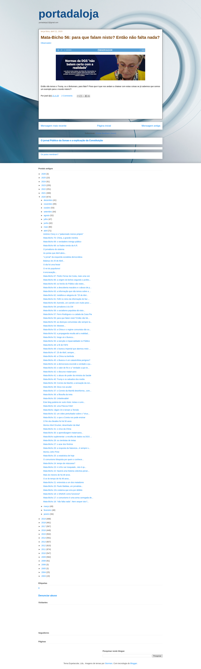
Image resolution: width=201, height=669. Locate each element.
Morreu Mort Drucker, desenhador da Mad (61, 425)
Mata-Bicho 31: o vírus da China (57, 429)
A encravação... (50, 272)
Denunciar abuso (47, 595)
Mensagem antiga (151, 125)
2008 (43, 561)
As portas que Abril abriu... (54, 253)
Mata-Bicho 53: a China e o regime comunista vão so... (67, 329)
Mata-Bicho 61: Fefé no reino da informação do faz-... (66, 299)
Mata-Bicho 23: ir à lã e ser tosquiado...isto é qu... (64, 467)
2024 (43, 181)
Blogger (133, 663)
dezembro (48, 200)
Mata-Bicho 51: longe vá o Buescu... (59, 337)
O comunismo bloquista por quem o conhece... (63, 459)
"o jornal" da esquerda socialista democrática (62, 257)
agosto (47, 215)
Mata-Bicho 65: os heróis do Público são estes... (64, 284)
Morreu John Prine (51, 452)
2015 (43, 534)
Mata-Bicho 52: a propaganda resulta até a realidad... (66, 333)
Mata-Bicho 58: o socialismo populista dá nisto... (64, 310)
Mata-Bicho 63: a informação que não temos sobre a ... (67, 291)
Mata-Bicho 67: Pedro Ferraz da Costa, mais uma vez (66, 276)
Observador (46, 43)
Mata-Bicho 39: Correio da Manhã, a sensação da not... (67, 383)
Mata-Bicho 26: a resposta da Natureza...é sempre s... (66, 448)
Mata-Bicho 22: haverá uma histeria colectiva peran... (66, 471)
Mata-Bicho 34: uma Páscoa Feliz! (58, 406)
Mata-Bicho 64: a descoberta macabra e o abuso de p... (67, 287)
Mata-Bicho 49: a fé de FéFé (55, 345)
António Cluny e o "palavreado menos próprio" (63, 234)
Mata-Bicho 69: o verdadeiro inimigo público (62, 241)
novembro (48, 204)
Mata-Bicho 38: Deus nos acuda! (57, 387)
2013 (43, 542)
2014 (43, 538)
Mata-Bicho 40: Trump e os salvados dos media (64, 379)
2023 (43, 185)
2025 (43, 178)
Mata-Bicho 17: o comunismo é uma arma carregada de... (68, 498)
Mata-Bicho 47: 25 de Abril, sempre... (59, 352)
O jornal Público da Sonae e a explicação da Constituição (72, 140)
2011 (43, 549)
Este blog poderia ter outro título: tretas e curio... (64, 402)
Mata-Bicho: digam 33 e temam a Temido (61, 410)
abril (46, 231)
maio (46, 227)
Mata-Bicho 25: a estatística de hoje (58, 456)
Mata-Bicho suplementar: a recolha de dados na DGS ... (67, 437)
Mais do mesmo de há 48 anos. (56, 475)
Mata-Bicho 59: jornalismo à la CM (58, 307)
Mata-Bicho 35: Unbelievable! (56, 398)
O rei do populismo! (51, 268)
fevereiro (48, 510)
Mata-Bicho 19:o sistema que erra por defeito (62, 490)
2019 (43, 519)
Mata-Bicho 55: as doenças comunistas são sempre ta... (67, 322)
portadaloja (69, 13)
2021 (43, 193)
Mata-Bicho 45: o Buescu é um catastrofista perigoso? (66, 360)
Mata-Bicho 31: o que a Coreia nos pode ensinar (64, 417)
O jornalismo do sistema (53, 249)
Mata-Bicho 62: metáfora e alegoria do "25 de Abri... (65, 295)
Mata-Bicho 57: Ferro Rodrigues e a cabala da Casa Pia (67, 314)
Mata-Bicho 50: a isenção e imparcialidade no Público (66, 341)
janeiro (47, 514)
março (47, 506)
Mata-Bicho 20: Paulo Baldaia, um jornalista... (63, 486)
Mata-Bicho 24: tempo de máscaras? (59, 463)
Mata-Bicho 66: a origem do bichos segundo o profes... (67, 280)
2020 (43, 197)
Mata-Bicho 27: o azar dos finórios (58, 444)
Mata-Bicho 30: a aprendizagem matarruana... (63, 433)
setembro (48, 212)
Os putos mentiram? (49, 154)
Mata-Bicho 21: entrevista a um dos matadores (63, 482)
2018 (43, 522)
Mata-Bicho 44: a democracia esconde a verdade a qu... (67, 364)
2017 (43, 526)
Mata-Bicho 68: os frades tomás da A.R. (60, 245)
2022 (43, 189)
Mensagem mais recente (53, 125)
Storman (108, 663)
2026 (43, 174)
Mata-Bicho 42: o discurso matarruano (59, 372)
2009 (43, 557)
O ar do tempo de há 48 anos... (56, 478)
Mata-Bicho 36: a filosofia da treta (57, 394)
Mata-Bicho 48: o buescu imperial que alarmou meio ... (67, 349)
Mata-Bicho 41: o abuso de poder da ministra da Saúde (67, 375)
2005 (43, 568)
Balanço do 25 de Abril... (53, 261)
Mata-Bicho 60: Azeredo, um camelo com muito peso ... (67, 303)
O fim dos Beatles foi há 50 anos (57, 421)
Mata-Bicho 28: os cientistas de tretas (59, 440)
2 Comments (66, 96)
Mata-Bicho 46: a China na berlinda (58, 356)
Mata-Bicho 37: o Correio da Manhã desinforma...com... (67, 391)
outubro (47, 208)
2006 (43, 564)
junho (46, 223)
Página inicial (104, 125)
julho (46, 219)
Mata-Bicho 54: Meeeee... (54, 326)
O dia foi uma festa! (51, 264)
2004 (43, 572)
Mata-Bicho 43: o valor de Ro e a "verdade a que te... (66, 368)
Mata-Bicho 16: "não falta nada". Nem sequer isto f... (66, 501)
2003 (43, 576)
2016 (43, 530)
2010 (43, 553)
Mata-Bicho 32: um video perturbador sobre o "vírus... (66, 414)
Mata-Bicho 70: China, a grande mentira (60, 238)
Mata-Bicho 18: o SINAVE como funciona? (61, 494)
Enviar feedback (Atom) (106, 133)
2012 (43, 545)
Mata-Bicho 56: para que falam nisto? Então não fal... (66, 318)
